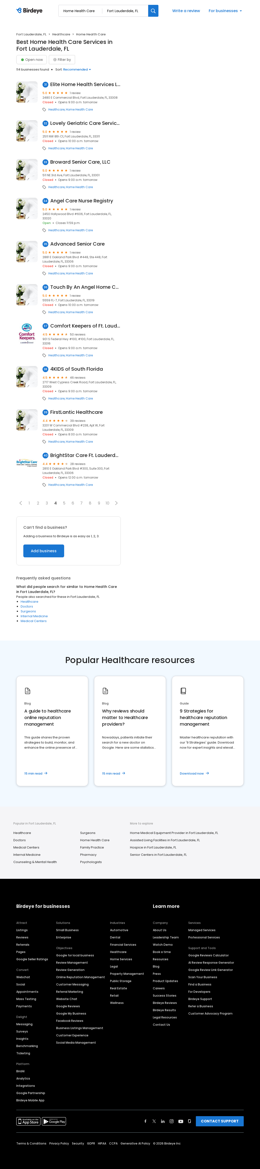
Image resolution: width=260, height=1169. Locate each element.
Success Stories (164, 995)
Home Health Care (79, 110)
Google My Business (71, 1013)
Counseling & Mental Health (35, 862)
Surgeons (28, 611)
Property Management (127, 974)
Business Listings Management (79, 1028)
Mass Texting (26, 999)
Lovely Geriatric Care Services (85, 123)
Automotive (119, 930)
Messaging (24, 1024)
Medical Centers (34, 621)
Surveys (22, 1031)
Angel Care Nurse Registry (81, 201)
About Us (159, 930)
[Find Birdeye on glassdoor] (189, 1121)
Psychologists (91, 862)
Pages (21, 952)
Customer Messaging (72, 984)
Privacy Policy (59, 1143)
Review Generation (70, 970)
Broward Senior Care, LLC (80, 162)
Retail (114, 995)
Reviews (22, 937)
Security (78, 1143)
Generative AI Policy (135, 1143)
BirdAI (20, 1071)
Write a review (186, 11)
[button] (21, 503)
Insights (22, 1039)
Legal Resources (165, 1017)
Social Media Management (76, 1043)
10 (107, 503)
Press (157, 974)
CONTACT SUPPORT (220, 1121)
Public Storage (120, 981)
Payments (24, 1006)
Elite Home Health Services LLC (85, 84)
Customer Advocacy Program (210, 1013)
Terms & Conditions (31, 1143)
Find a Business (199, 984)
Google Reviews (68, 1006)
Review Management (72, 963)
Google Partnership (30, 1093)
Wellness (117, 1003)
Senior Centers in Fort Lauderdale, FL (158, 854)
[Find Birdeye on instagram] (171, 1121)
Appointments (27, 992)
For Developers (199, 992)
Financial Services (123, 945)
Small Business (67, 930)
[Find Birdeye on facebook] (145, 1121)
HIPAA (102, 1143)
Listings (22, 930)
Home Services (121, 959)
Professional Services (204, 937)
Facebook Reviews (69, 1021)
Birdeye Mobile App (30, 1100)
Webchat (23, 977)
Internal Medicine (34, 616)
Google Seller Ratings (32, 959)
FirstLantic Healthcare (76, 412)
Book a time (162, 952)
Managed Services (202, 930)
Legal (114, 966)
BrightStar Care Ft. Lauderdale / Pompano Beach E (85, 455)
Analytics (23, 1078)
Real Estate (118, 988)
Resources (160, 959)
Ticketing (23, 1053)
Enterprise (63, 937)
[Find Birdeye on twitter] (154, 1121)
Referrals (22, 945)
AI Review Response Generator (211, 963)
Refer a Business (200, 1006)
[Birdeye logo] (30, 11)
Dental (115, 937)
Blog (156, 966)
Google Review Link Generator (210, 970)
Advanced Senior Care (77, 244)
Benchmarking (27, 1046)
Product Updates (165, 981)
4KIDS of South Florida (76, 369)
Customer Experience (72, 1035)
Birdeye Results (164, 1010)
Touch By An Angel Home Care (85, 287)
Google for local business (75, 955)
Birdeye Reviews (165, 1003)
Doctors (27, 606)
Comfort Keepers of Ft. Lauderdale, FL (85, 326)
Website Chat (66, 999)
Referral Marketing (69, 992)
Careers (159, 988)
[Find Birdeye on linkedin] (163, 1121)
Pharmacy (88, 854)
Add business (44, 550)
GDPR (91, 1143)
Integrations (25, 1086)
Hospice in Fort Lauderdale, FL (153, 847)
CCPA (113, 1143)
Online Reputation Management (80, 977)
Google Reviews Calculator (208, 955)
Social (20, 984)
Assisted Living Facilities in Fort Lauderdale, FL (165, 840)
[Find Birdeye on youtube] (180, 1121)
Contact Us (161, 1025)
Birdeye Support (200, 999)
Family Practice (92, 847)
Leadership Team (166, 937)
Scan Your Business (202, 977)
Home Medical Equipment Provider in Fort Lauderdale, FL (174, 833)
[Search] (153, 11)
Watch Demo (163, 945)
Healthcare (61, 34)
